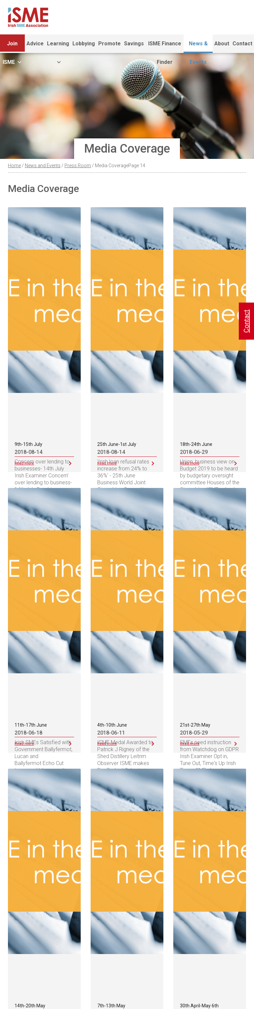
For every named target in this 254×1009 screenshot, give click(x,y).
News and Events (43, 165)
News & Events (198, 46)
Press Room (77, 165)
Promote (109, 43)
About (221, 43)
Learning (58, 46)
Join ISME (12, 46)
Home (14, 165)
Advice (35, 43)
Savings (134, 43)
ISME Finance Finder (164, 46)
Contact (242, 43)
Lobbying (83, 43)
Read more (24, 463)
